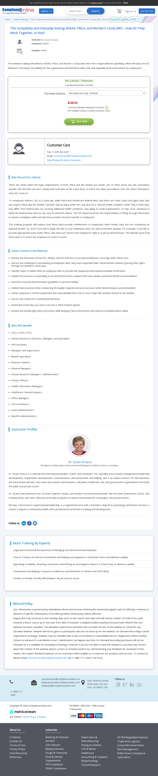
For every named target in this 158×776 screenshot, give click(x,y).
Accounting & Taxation (94, 757)
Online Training (21, 19)
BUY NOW (79, 121)
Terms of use (29, 716)
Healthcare (87, 753)
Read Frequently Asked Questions (64, 160)
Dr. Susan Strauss (50, 39)
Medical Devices (55, 749)
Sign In (130, 11)
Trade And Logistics (128, 741)
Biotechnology (89, 761)
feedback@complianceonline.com (58, 685)
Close (125, 3)
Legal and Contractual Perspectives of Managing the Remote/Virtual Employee (55, 550)
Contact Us (16, 741)
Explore (46, 11)
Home (7, 19)
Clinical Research (91, 765)
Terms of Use (17, 745)
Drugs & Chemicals (56, 753)
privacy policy (96, 3)
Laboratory (123, 757)
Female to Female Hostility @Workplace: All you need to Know (46, 578)
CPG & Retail (88, 749)
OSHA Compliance (56, 768)
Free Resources (18, 753)
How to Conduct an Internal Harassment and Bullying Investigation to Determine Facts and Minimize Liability (70, 557)
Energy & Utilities (91, 745)
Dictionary (15, 757)
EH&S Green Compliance (131, 753)
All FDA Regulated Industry (132, 737)
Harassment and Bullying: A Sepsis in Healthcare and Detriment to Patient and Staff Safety (61, 571)
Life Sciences (53, 745)
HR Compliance (54, 764)
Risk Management (127, 749)
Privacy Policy (17, 749)
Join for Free (147, 11)
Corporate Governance (130, 745)
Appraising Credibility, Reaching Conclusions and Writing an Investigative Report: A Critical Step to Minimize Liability (74, 564)
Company (15, 737)
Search (96, 11)
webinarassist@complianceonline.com (61, 682)
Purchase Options (55, 93)
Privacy (42, 716)
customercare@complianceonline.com (73, 156)
